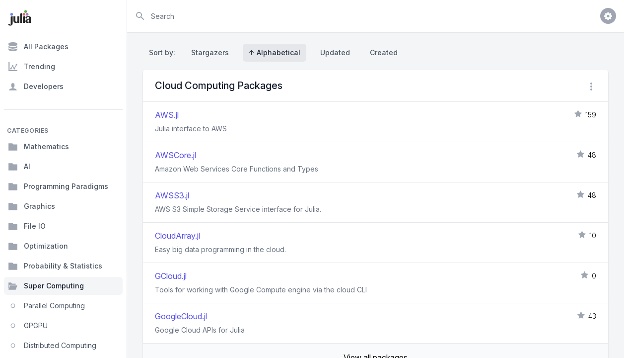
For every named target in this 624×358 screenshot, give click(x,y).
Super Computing (46, 286)
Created (384, 52)
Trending (31, 67)
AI (19, 167)
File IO (27, 226)
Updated (335, 52)
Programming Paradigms (58, 186)
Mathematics (38, 147)
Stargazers (210, 52)
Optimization (38, 246)
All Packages (38, 47)
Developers (36, 86)
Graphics (31, 206)
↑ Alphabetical (274, 52)
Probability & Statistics (55, 266)
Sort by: (164, 52)
